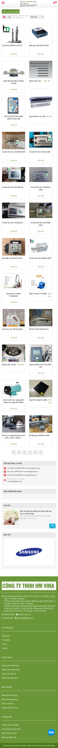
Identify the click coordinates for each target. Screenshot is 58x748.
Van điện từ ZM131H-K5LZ (12, 258)
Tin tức (4, 644)
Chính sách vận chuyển (11, 670)
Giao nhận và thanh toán (11, 729)
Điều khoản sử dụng (9, 695)
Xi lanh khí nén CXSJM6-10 (12, 223)
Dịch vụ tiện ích (8, 704)
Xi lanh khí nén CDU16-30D (39, 152)
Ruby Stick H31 (35, 81)
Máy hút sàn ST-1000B (38, 294)
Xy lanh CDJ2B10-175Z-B (12, 45)
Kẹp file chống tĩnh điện (38, 400)
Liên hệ (4, 648)
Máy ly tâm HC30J (9, 365)
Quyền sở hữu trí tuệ (10, 708)
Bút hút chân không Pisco (39, 329)
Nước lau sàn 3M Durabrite (12, 329)
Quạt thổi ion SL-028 (37, 116)
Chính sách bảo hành (10, 678)
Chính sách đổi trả (9, 674)
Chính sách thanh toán (10, 665)
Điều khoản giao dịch (10, 699)
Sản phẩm (6, 640)
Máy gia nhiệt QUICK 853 (39, 45)
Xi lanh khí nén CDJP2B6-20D (13, 152)
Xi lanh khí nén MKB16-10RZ (40, 258)
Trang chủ (6, 636)
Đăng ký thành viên (9, 737)
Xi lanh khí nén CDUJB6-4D (12, 187)
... (30, 452)
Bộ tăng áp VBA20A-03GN (39, 435)
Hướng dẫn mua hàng (10, 725)
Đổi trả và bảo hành (9, 733)
